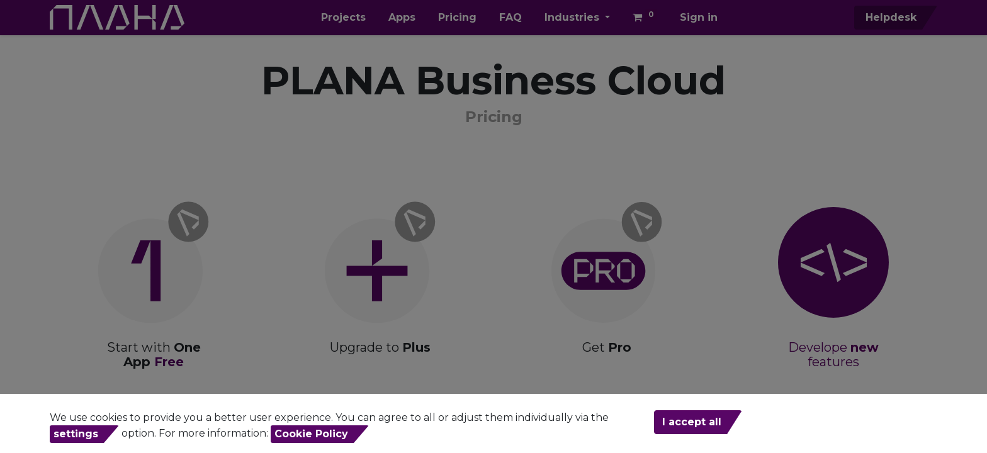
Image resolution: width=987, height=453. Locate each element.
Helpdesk (889, 17)
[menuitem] (343, 17)
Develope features (833, 354)
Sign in (699, 17)
